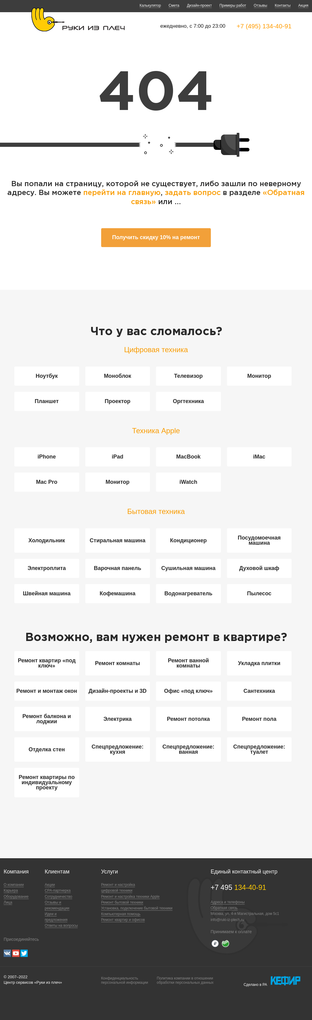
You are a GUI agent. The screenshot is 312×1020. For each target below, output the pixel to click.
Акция (303, 5)
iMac (259, 457)
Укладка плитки (259, 663)
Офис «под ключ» (188, 691)
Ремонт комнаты (117, 663)
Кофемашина (117, 593)
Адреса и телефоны (228, 902)
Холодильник (46, 540)
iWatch (188, 482)
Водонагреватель (188, 593)
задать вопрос (193, 192)
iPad (117, 457)
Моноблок (117, 376)
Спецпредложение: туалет (259, 749)
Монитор (259, 376)
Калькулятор (150, 5)
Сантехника (259, 691)
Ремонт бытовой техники (122, 902)
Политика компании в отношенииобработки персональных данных (185, 980)
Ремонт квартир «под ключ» (47, 663)
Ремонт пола (259, 719)
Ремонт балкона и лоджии (47, 718)
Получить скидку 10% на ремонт (156, 237)
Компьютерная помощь (120, 914)
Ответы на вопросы (61, 925)
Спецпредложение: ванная (188, 749)
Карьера (11, 890)
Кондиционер (188, 540)
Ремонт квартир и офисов (123, 920)
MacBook (188, 457)
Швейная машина (46, 593)
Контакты (283, 5)
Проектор (117, 401)
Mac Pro (46, 482)
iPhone (46, 457)
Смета (173, 5)
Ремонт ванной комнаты (188, 663)
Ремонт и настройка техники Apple (130, 896)
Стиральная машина (117, 540)
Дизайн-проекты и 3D (117, 691)
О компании (14, 885)
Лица (8, 902)
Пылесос (259, 593)
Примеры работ (232, 5)
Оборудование (16, 896)
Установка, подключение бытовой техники (136, 908)
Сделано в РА (271, 981)
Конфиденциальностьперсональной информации (124, 980)
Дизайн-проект (199, 5)
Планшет (47, 401)
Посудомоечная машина (259, 540)
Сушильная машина (188, 568)
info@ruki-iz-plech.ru (227, 920)
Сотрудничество (58, 896)
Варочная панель (117, 568)
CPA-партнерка (58, 890)
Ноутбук (47, 376)
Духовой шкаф (259, 568)
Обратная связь (224, 908)
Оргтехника (188, 401)
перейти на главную (122, 192)
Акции (50, 885)
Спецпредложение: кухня (117, 749)
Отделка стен (47, 749)
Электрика (118, 719)
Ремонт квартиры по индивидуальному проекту (47, 782)
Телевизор (188, 376)
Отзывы (260, 5)
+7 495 (238, 887)
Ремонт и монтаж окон (46, 691)
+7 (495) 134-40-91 (264, 26)
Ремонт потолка (188, 719)
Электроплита (46, 568)
